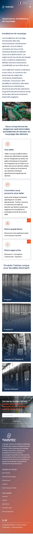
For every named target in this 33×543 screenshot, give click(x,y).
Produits (4, 500)
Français (23, 3)
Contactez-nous (7, 508)
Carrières (4, 484)
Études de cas (6, 480)
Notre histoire (6, 473)
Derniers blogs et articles (9, 488)
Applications (5, 504)
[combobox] (24, 3)
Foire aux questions (7, 511)
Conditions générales (16, 527)
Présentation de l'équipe (9, 476)
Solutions (5, 496)
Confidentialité (6, 527)
